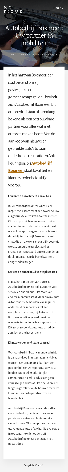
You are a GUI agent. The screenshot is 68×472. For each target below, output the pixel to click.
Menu (60, 8)
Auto (14, 54)
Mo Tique (13, 9)
